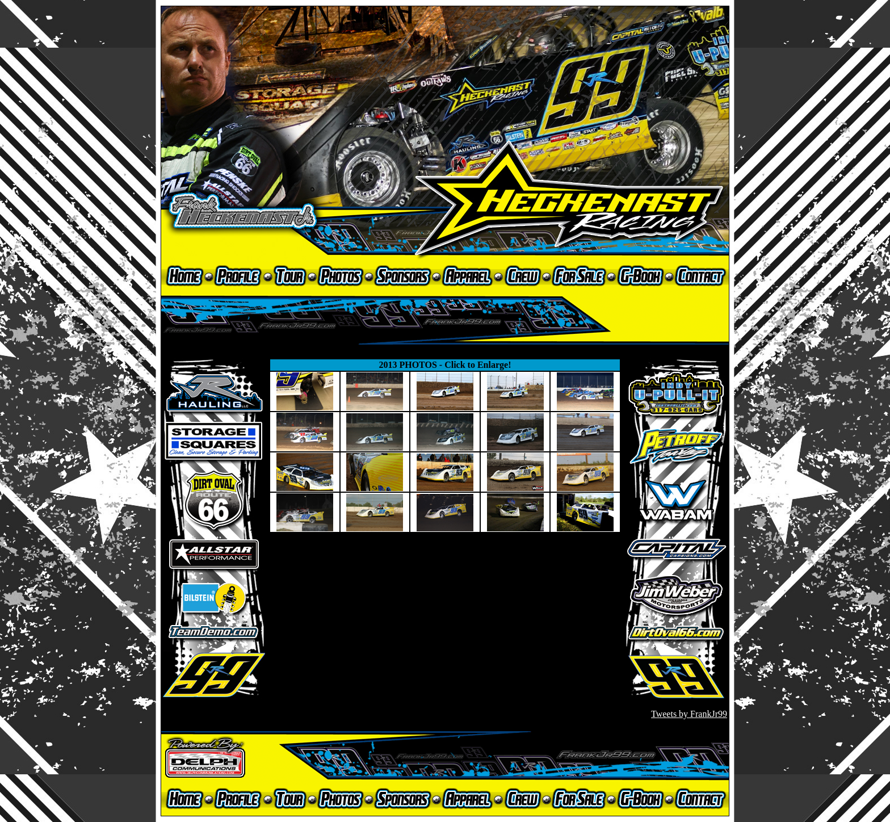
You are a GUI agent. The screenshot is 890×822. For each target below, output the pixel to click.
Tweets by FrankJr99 (689, 714)
